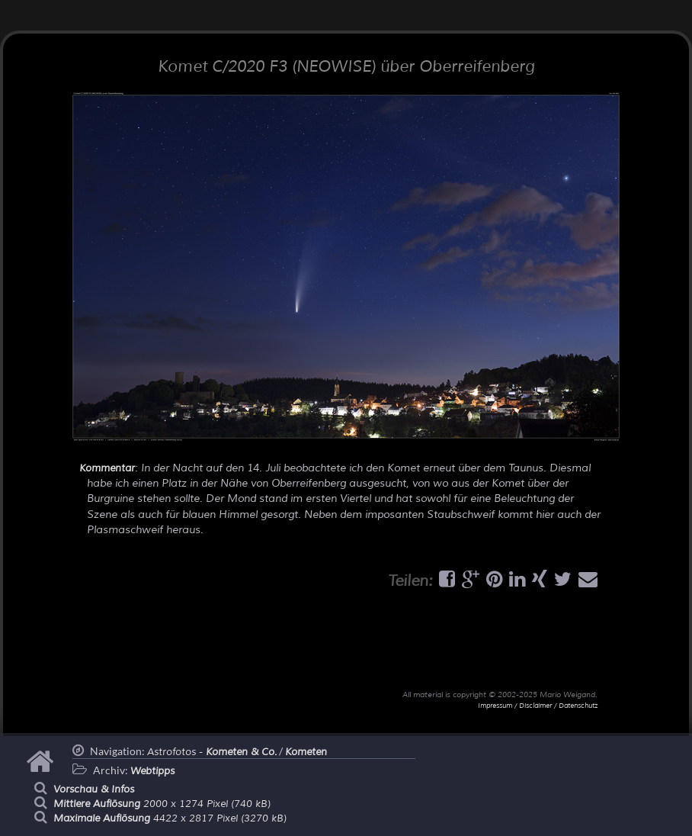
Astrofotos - (212, 752)
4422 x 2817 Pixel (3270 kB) (170, 818)
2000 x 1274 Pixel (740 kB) (162, 804)
